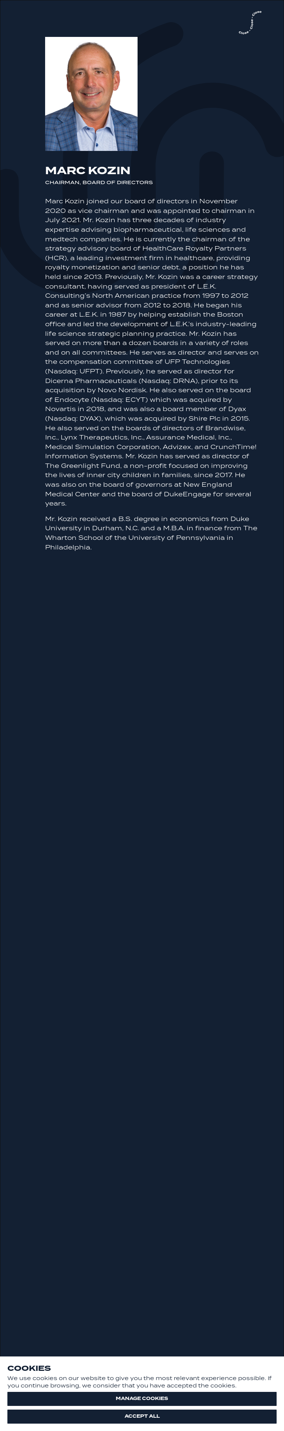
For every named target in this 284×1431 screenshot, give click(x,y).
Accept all (142, 1416)
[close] (250, 23)
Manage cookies (142, 1398)
